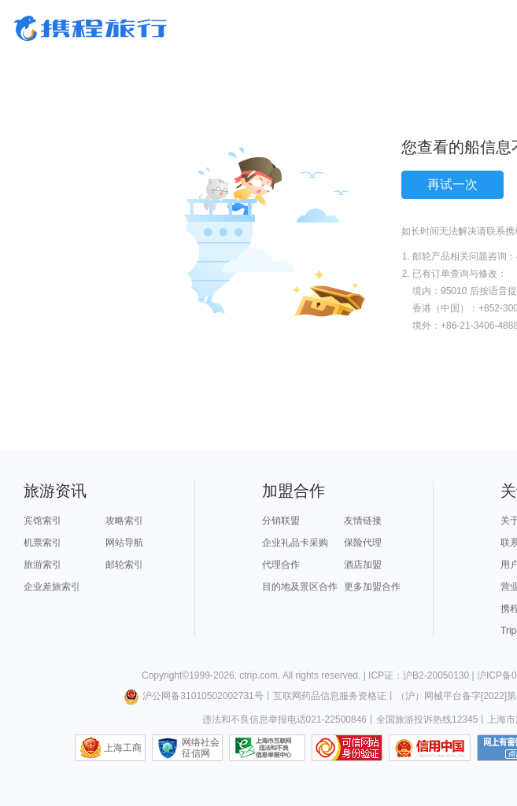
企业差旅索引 (52, 586)
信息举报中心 (267, 747)
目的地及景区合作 (300, 586)
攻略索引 (124, 520)
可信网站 (347, 747)
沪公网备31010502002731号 (193, 695)
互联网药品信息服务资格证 (329, 695)
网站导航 (124, 542)
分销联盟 (281, 520)
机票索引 (42, 542)
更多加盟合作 (372, 586)
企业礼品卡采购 (295, 542)
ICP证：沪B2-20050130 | (422, 675)
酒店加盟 (363, 564)
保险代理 (363, 542)
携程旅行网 (90, 28)
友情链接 (363, 520)
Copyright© (165, 675)
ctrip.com (258, 675)
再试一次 (452, 184)
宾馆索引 (42, 520)
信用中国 (430, 747)
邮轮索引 (124, 564)
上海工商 (123, 747)
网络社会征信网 (201, 748)
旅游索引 (42, 564)
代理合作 (281, 564)
